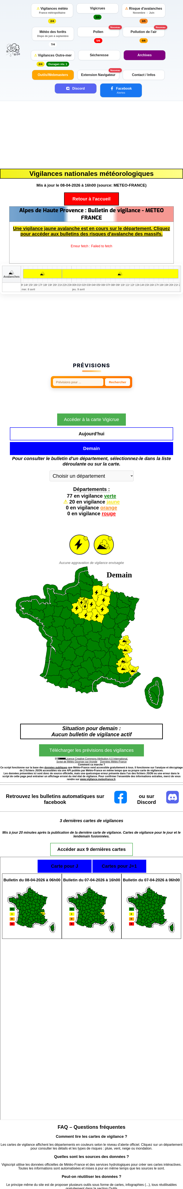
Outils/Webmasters (53, 75)
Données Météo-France (113, 739)
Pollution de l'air (144, 32)
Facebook (121, 90)
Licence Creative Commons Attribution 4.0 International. (97, 736)
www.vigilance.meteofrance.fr (97, 756)
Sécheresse (99, 55)
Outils (113, 1166)
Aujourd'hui (63, 426)
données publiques (55, 745)
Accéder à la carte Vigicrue (91, 411)
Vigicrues (97, 8)
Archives (144, 55)
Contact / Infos (143, 75)
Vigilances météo (52, 10)
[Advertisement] (91, 134)
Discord (75, 88)
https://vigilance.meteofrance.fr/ (149, 1184)
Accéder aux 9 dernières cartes (91, 826)
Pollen (98, 32)
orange (108, 485)
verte (110, 473)
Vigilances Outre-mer (53, 55)
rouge (109, 491)
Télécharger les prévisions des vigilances (91, 727)
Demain (120, 426)
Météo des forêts (53, 34)
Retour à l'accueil (91, 198)
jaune (113, 479)
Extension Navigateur (98, 75)
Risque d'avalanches (143, 10)
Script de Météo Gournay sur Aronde (76, 739)
